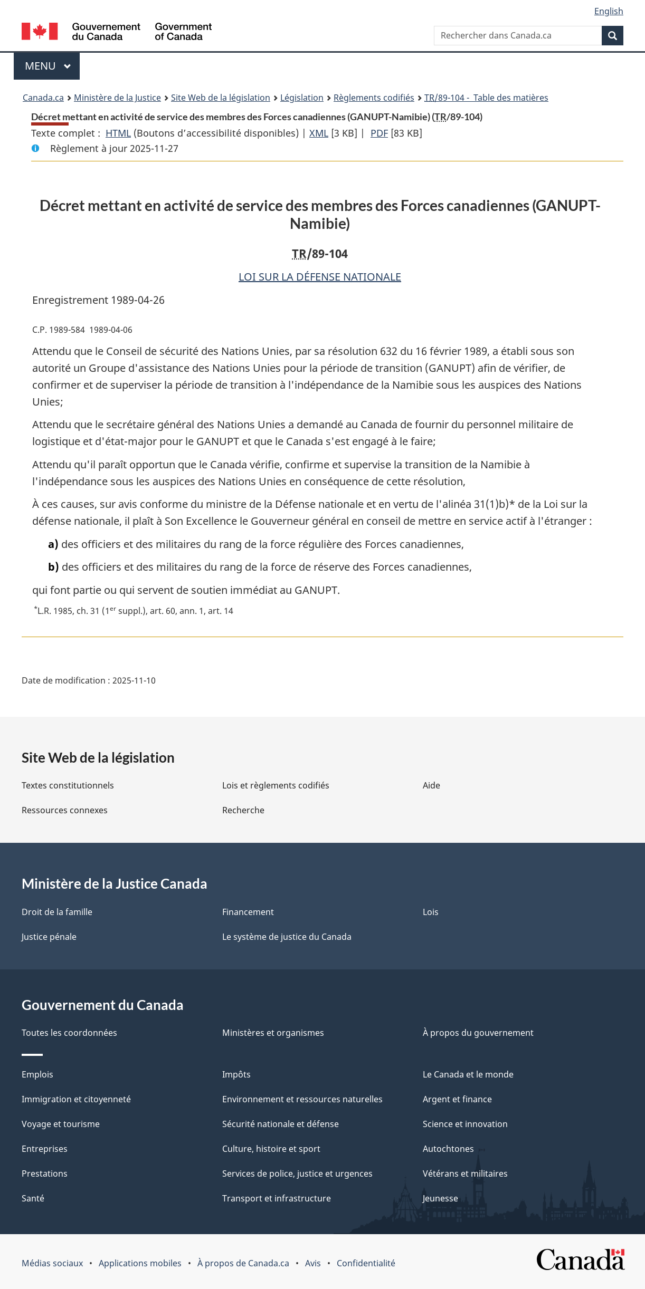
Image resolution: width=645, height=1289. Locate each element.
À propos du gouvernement (478, 1032)
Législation (302, 97)
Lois (431, 912)
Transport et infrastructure (276, 1198)
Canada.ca (43, 97)
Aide (431, 785)
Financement (248, 912)
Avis (313, 1263)
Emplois (37, 1074)
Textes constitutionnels (68, 785)
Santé (33, 1198)
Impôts (236, 1074)
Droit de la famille (57, 912)
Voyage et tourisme (61, 1124)
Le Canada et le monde (468, 1074)
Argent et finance (457, 1099)
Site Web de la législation (220, 97)
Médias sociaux (52, 1263)
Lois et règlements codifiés (275, 785)
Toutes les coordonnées (69, 1032)
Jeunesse (440, 1198)
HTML (118, 133)
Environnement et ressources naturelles (302, 1099)
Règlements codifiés (374, 97)
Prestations (45, 1173)
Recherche (243, 810)
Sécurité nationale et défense (280, 1124)
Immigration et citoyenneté (76, 1099)
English (608, 11)
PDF (379, 133)
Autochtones (448, 1149)
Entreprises (45, 1149)
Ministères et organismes (273, 1032)
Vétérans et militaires (465, 1173)
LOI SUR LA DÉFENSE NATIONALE (320, 277)
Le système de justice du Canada (287, 936)
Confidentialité (366, 1263)
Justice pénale (49, 936)
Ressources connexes (65, 810)
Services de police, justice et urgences (297, 1173)
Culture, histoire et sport (271, 1149)
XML (318, 133)
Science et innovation (465, 1124)
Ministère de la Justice (117, 97)
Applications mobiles (140, 1263)
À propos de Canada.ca (243, 1263)
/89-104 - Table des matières (486, 97)
